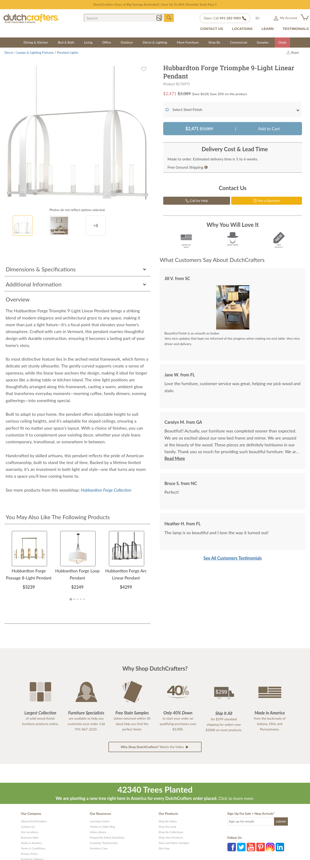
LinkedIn (280, 847)
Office (106, 42)
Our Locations (29, 832)
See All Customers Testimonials (232, 558)
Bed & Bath (66, 42)
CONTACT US (211, 29)
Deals (282, 42)
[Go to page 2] (74, 599)
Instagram (270, 847)
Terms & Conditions (33, 848)
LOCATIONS (242, 29)
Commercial (238, 42)
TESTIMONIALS (295, 29)
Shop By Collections (171, 832)
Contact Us (28, 826)
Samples (263, 42)
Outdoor (127, 42)
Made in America (31, 843)
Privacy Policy (29, 854)
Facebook (231, 847)
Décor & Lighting (155, 42)
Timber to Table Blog (102, 826)
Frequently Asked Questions (107, 837)
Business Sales (30, 837)
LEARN (268, 29)
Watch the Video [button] (155, 747)
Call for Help (196, 201)
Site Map (164, 848)
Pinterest (260, 847)
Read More (174, 458)
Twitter (241, 847)
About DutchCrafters (34, 821)
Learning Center (100, 821)
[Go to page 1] (70, 599)
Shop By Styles (168, 821)
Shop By (214, 42)
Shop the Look (167, 826)
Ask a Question (266, 201)
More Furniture (188, 42)
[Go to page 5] (84, 599)
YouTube (251, 847)
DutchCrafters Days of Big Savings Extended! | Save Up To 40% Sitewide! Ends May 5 (155, 4)
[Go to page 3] (77, 599)
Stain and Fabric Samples (174, 843)
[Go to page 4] (81, 599)
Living (88, 42)
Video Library (98, 832)
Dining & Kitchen (36, 42)
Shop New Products (171, 837)
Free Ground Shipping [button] (187, 167)
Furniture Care (99, 848)
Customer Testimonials (104, 843)
